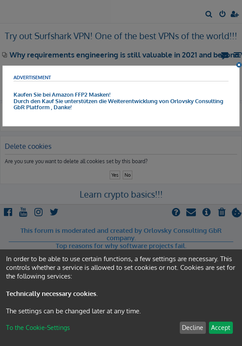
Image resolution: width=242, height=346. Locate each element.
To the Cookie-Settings (38, 327)
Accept (220, 327)
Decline (192, 327)
